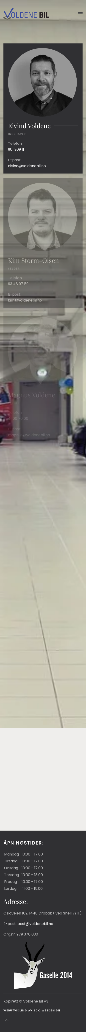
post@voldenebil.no (35, 923)
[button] (80, 13)
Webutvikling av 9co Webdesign (31, 1010)
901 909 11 (16, 149)
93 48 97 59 (18, 283)
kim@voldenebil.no (25, 300)
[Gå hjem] (26, 13)
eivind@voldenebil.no (27, 165)
